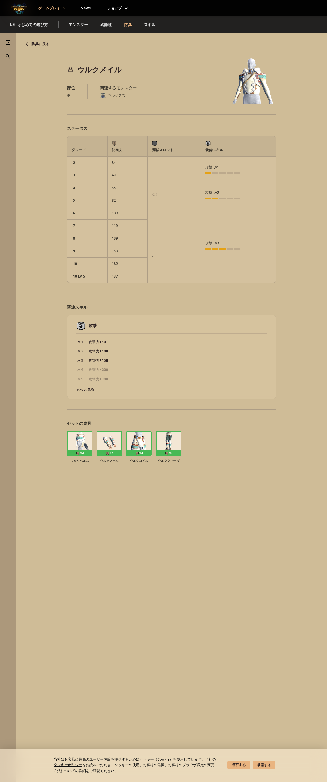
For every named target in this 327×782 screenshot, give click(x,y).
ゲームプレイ (49, 8)
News (86, 8)
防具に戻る (107, 44)
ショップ (114, 8)
